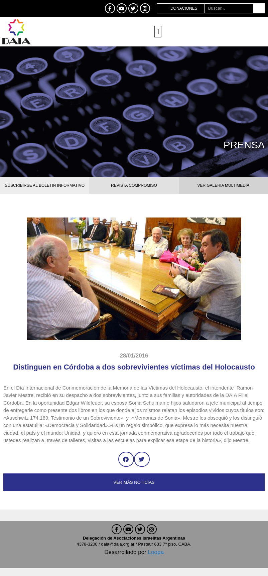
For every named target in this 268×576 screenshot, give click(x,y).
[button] (157, 31)
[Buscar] (258, 8)
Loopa (156, 552)
